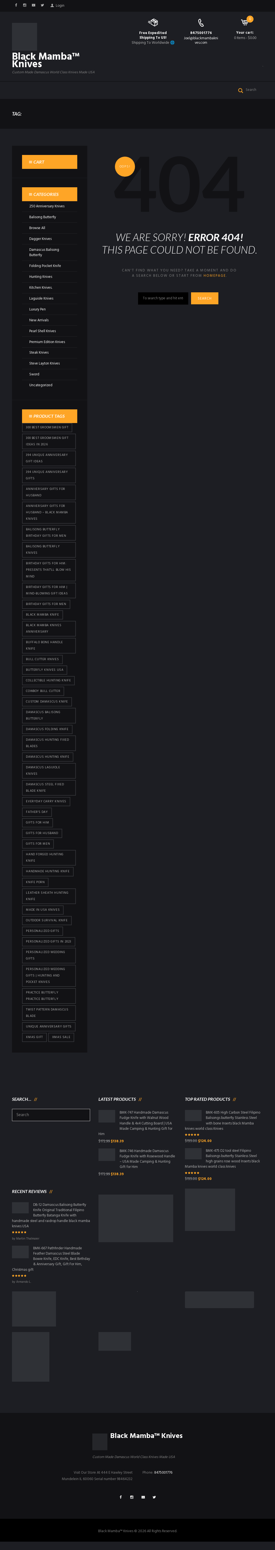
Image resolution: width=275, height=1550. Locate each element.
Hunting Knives (40, 277)
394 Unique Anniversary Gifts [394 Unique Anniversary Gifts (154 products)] (47, 476)
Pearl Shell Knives (42, 332)
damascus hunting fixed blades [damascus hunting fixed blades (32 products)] (47, 747)
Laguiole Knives (41, 299)
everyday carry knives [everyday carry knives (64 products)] (46, 805)
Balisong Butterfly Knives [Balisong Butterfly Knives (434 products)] (43, 551)
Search (205, 299)
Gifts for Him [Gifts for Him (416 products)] (37, 827)
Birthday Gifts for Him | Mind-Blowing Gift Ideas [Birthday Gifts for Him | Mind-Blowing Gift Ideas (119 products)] (47, 592)
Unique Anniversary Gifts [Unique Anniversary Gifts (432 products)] (48, 1033)
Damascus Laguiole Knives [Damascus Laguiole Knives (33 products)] (43, 775)
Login (60, 6)
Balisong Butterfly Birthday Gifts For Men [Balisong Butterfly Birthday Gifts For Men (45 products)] (46, 534)
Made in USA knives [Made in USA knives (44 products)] (43, 915)
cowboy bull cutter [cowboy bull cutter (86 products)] (43, 694)
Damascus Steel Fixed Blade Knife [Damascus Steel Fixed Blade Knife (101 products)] (45, 792)
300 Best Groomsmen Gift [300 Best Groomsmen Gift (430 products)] (47, 428)
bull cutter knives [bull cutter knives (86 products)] (42, 662)
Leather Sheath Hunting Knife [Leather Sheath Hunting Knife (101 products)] (47, 901)
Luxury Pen (37, 310)
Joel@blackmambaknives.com (201, 40)
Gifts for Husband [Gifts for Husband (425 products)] (42, 837)
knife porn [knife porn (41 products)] (35, 887)
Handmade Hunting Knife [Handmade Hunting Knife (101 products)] (47, 876)
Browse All (37, 229)
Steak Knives (39, 353)
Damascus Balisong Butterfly (44, 253)
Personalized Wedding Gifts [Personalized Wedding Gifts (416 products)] (45, 961)
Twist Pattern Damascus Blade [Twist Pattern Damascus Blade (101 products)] (47, 1019)
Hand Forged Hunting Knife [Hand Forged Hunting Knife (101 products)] (44, 862)
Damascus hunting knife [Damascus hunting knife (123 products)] (47, 760)
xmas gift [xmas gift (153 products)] (34, 1043)
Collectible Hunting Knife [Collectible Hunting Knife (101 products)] (48, 683)
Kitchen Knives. (40, 288)
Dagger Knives (40, 239)
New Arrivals (39, 321)
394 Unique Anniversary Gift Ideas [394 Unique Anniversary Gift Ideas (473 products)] (47, 459)
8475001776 (201, 33)
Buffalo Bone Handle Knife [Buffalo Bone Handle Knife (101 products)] (44, 648)
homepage (214, 277)
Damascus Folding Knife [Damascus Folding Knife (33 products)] (47, 732)
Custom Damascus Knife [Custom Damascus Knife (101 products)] (47, 705)
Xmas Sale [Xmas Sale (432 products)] (61, 1043)
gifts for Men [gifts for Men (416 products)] (38, 848)
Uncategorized (41, 386)
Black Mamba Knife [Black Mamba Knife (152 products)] (42, 617)
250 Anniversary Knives (47, 207)
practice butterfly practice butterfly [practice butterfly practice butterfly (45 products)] (42, 1002)
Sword (34, 375)
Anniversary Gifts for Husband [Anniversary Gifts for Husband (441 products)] (45, 493)
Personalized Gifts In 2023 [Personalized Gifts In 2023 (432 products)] (48, 947)
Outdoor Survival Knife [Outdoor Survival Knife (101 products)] (46, 925)
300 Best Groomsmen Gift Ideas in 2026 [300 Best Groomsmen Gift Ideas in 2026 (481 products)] (47, 442)
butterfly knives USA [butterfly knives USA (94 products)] (44, 673)
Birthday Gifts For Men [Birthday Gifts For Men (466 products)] (46, 606)
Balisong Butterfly (43, 218)
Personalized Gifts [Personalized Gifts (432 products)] (42, 936)
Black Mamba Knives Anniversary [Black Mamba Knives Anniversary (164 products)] (43, 631)
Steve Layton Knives (45, 364)
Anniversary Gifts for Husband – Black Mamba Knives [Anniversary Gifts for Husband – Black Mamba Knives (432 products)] (47, 514)
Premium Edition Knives (47, 343)
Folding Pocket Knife (45, 266)
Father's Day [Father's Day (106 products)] (37, 816)
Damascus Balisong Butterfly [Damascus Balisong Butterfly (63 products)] (43, 719)
